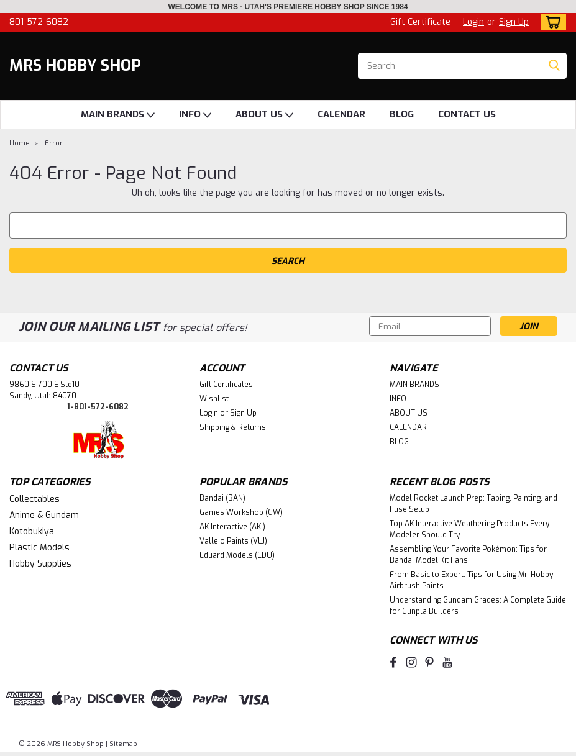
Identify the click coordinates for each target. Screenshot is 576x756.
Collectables (34, 499)
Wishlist (214, 399)
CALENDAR (341, 114)
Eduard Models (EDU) (237, 555)
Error (54, 143)
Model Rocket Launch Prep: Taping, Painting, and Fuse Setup (473, 503)
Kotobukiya (31, 531)
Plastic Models (39, 547)
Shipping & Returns (232, 427)
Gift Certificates (226, 384)
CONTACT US (467, 114)
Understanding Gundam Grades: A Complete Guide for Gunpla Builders (478, 605)
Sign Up (514, 22)
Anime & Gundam (44, 515)
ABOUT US (264, 115)
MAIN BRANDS (118, 115)
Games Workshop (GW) (241, 512)
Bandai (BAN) (222, 498)
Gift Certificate (420, 22)
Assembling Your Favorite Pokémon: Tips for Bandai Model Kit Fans (468, 554)
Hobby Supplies (40, 564)
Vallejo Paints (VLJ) (233, 541)
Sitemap (123, 744)
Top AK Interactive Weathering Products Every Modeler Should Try (469, 529)
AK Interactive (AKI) (232, 527)
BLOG (402, 114)
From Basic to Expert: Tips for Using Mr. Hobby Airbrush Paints (471, 580)
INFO (195, 115)
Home (19, 143)
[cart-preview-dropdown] (551, 22)
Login (473, 22)
